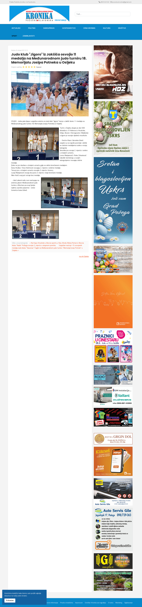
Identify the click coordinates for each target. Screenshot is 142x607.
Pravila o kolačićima (66, 603)
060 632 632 (105, 2)
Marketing (118, 603)
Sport (14, 35)
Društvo (122, 28)
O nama (110, 603)
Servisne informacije (51, 603)
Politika (31, 28)
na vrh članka (84, 256)
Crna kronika (89, 28)
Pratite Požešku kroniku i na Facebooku (22, 2)
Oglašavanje (128, 603)
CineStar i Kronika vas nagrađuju (95, 603)
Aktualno (16, 28)
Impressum (79, 603)
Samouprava (48, 28)
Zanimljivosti (29, 35)
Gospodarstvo (69, 28)
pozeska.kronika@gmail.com (121, 2)
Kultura (106, 28)
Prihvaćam (10, 600)
